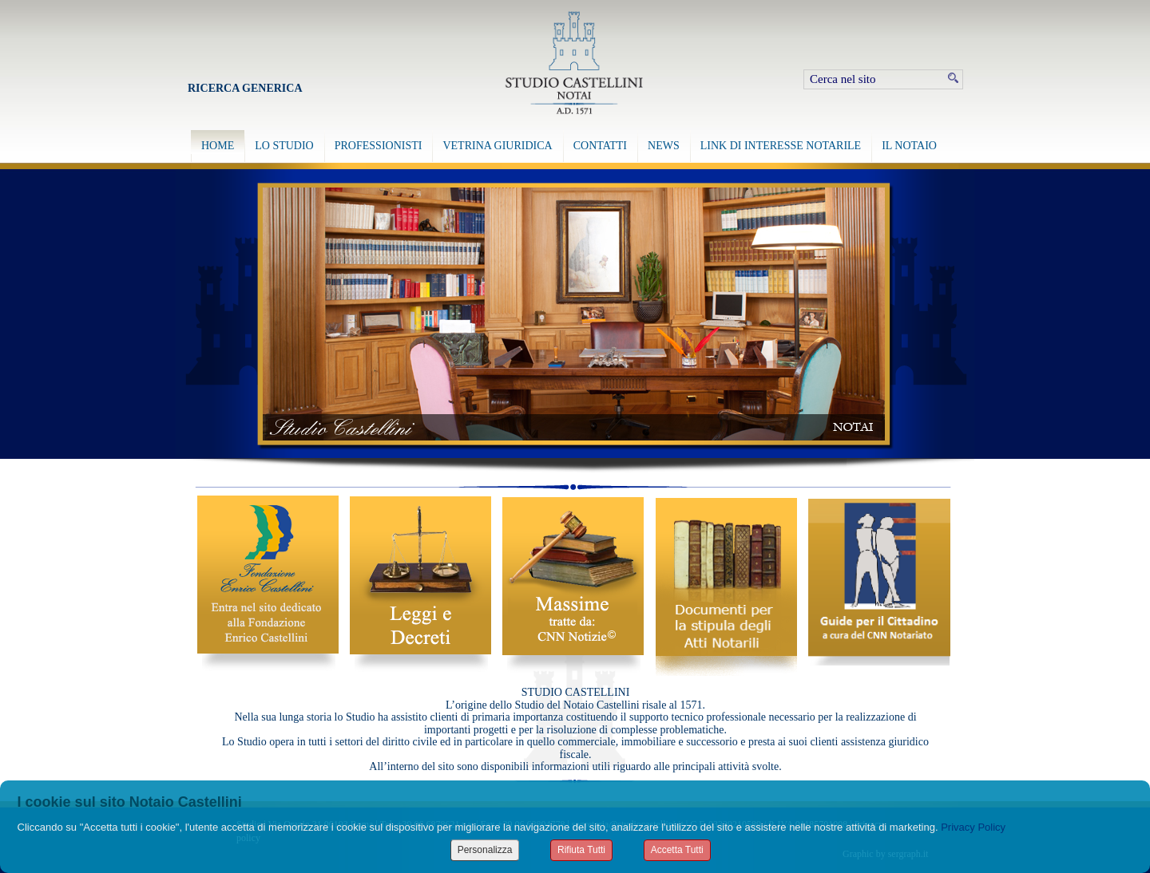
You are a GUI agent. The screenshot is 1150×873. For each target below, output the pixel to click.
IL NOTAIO (909, 146)
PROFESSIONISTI (378, 146)
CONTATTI (600, 146)
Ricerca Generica (245, 88)
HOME (217, 146)
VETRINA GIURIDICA (497, 146)
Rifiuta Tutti (581, 849)
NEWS (664, 146)
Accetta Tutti (677, 849)
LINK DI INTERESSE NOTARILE (780, 146)
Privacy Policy (973, 827)
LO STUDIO (284, 146)
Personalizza (485, 849)
